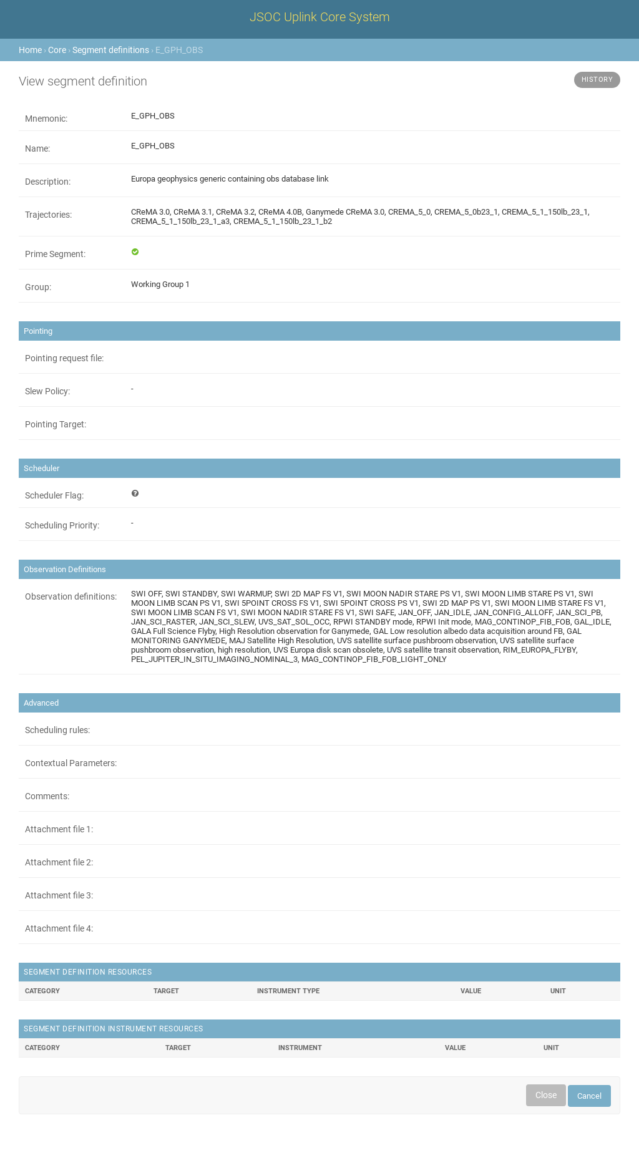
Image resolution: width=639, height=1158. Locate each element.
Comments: (47, 796)
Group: (38, 287)
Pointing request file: (64, 358)
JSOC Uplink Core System (320, 16)
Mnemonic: (46, 119)
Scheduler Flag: (54, 495)
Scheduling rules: (57, 730)
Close (546, 1095)
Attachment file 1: (59, 829)
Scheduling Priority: (62, 525)
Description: (48, 182)
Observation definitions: (71, 596)
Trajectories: (48, 215)
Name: (37, 148)
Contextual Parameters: (71, 763)
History (597, 79)
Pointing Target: (55, 424)
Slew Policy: (47, 391)
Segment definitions (110, 50)
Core (57, 50)
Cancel (589, 1096)
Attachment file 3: (59, 895)
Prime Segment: (55, 254)
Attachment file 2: (59, 862)
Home (30, 50)
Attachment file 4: (59, 928)
